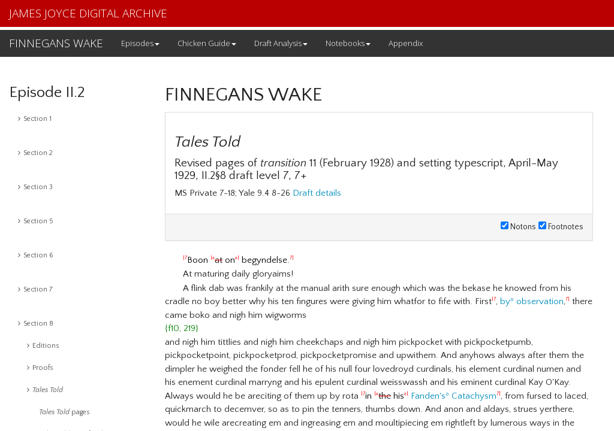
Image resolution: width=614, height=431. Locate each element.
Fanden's (428, 396)
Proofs (40, 368)
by (505, 301)
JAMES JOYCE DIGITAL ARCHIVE (88, 13)
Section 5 (35, 221)
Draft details (317, 193)
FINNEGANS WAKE (56, 43)
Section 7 (35, 289)
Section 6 (35, 255)
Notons (518, 227)
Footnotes (560, 227)
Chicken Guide (206, 43)
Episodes (140, 43)
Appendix (406, 43)
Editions (43, 346)
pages (64, 412)
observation (540, 301)
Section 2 (35, 153)
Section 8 (35, 323)
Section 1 (35, 119)
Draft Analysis (281, 43)
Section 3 (35, 187)
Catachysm (474, 396)
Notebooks (348, 43)
